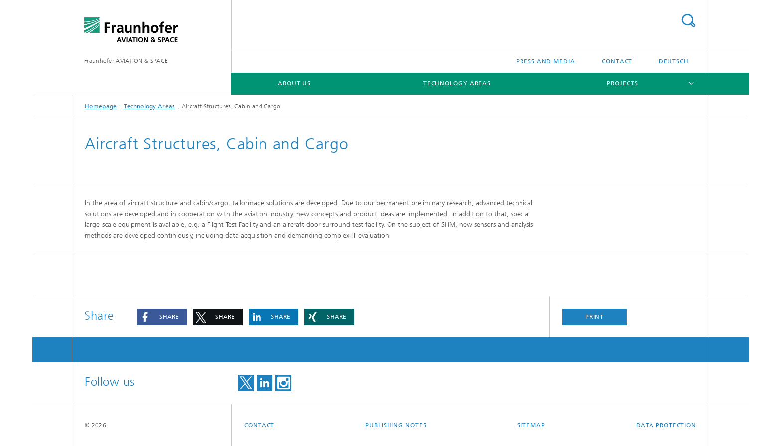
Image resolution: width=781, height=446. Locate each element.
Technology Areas (457, 83)
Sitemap (531, 425)
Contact (617, 61)
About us (294, 83)
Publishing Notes (395, 425)
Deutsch (674, 61)
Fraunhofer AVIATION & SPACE (126, 60)
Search (688, 20)
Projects (622, 83)
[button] (162, 317)
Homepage (101, 106)
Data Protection (666, 425)
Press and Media (545, 61)
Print (594, 316)
